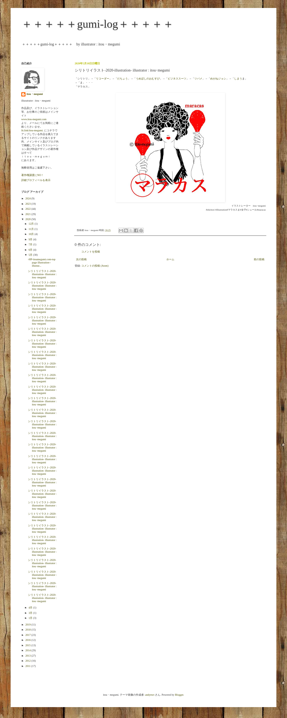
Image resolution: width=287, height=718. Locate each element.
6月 (30, 249)
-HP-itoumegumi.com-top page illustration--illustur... (42, 262)
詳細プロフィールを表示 (35, 180)
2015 (28, 645)
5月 (30, 254)
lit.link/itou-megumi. (32, 130)
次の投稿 (81, 259)
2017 (28, 634)
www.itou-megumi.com (34, 119)
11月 (31, 229)
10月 (31, 234)
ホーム (170, 259)
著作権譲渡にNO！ (32, 175)
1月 (30, 617)
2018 (28, 629)
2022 (28, 208)
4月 (30, 607)
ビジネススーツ (177, 78)
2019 (28, 624)
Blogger (179, 694)
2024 (28, 198)
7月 (30, 244)
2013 (28, 655)
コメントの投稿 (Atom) (94, 265)
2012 (28, 660)
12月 (31, 223)
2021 (28, 214)
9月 (30, 239)
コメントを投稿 (90, 251)
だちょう (122, 78)
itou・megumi (35, 94)
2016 (28, 640)
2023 (28, 203)
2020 (28, 219)
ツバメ (198, 78)
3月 (30, 612)
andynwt (149, 694)
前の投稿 (259, 259)
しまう (238, 78)
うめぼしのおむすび (148, 78)
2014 (28, 650)
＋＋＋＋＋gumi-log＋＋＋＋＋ (97, 24)
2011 (28, 666)
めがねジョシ (218, 78)
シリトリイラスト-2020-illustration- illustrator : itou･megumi (42, 274)
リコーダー (102, 78)
